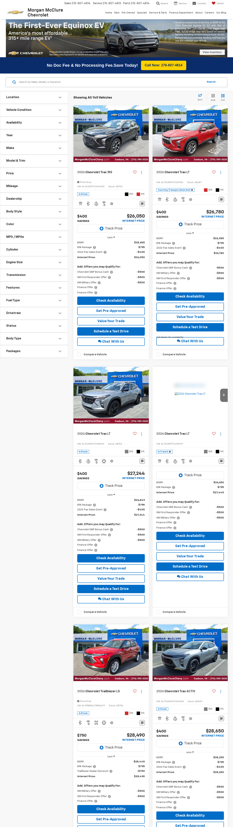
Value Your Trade (111, 312)
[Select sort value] (201, 89)
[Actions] (141, 163)
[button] (145, 125)
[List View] (223, 89)
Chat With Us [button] (111, 333)
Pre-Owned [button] (128, 13)
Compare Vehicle (95, 345)
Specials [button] (142, 13)
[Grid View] (212, 89)
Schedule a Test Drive (111, 322)
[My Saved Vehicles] (217, 3)
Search (211, 73)
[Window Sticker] (142, 194)
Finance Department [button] (181, 13)
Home (108, 13)
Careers (209, 13)
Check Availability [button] (111, 292)
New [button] (116, 13)
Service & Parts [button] (158, 13)
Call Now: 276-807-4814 (163, 56)
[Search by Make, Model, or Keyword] (111, 73)
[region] (111, 259)
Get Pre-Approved (111, 302)
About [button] (199, 13)
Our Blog (221, 13)
